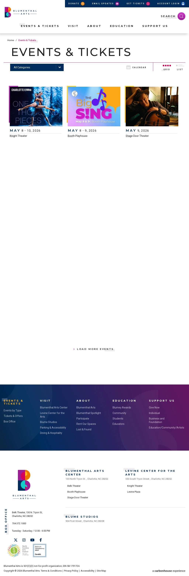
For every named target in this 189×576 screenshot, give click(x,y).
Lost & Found (83, 429)
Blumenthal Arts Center (54, 407)
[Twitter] (15, 540)
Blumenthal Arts (85, 407)
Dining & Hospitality (51, 432)
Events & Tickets (40, 26)
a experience (168, 570)
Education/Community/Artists (163, 427)
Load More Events (95, 348)
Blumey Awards (122, 407)
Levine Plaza (133, 491)
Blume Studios (48, 422)
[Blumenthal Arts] (24, 499)
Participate (82, 418)
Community (119, 413)
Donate (76, 3)
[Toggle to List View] (180, 67)
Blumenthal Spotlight (88, 413)
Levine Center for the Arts (52, 415)
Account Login (171, 3)
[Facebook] (40, 540)
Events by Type (12, 410)
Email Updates (106, 3)
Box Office (10, 421)
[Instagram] (24, 540)
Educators (118, 423)
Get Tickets (138, 3)
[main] (94, 208)
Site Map (101, 570)
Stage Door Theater (137, 135)
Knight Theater (18, 135)
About (94, 26)
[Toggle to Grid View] (166, 67)
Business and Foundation (156, 420)
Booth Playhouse (77, 135)
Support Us (155, 26)
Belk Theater (73, 485)
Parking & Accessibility (53, 427)
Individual (154, 413)
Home (10, 40)
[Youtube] (32, 540)
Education (122, 26)
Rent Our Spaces (86, 423)
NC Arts (18, 550)
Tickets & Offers (13, 416)
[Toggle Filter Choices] (37, 67)
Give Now (154, 407)
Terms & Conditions (51, 570)
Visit (73, 26)
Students (118, 418)
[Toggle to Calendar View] (139, 67)
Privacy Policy (71, 570)
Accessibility (87, 570)
